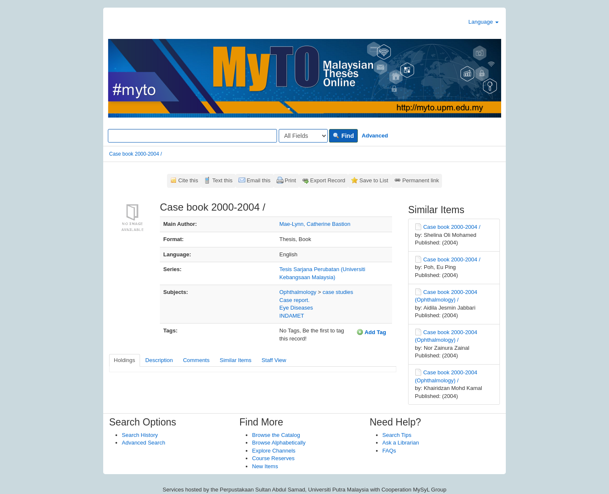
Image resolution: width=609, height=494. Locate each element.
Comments (196, 360)
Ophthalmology (298, 292)
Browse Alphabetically (278, 442)
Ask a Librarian (400, 442)
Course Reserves (273, 458)
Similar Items (235, 360)
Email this (258, 180)
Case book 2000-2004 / (135, 154)
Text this (222, 180)
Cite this (188, 180)
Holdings (124, 360)
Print (290, 180)
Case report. (295, 300)
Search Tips (396, 435)
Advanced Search (143, 442)
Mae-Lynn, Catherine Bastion (315, 224)
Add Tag (371, 332)
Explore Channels (274, 450)
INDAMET (292, 316)
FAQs (389, 450)
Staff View (274, 360)
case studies (338, 292)
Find (343, 135)
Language (484, 22)
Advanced (375, 135)
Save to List (373, 180)
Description (159, 360)
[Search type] (303, 136)
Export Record (327, 180)
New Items (265, 466)
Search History (140, 435)
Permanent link (420, 180)
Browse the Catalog (276, 435)
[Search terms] (192, 136)
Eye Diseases (296, 308)
